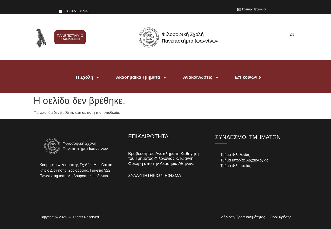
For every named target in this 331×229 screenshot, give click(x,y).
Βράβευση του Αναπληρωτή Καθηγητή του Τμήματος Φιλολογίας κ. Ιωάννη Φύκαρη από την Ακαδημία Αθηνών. (163, 158)
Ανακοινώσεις (201, 77)
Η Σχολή (88, 77)
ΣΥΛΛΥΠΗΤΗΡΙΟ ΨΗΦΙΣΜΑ (154, 175)
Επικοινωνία (248, 77)
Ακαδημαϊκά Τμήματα (141, 77)
